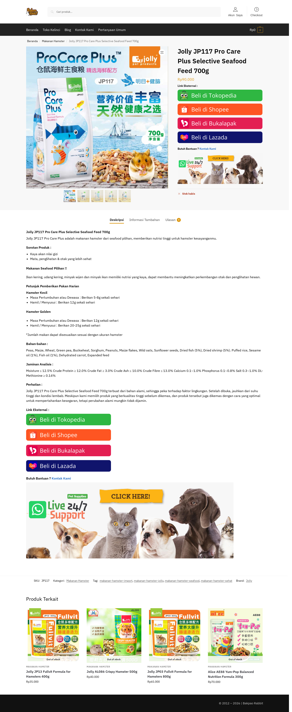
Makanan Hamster (53, 41)
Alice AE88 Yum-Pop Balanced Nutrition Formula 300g (231, 674)
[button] (256, 30)
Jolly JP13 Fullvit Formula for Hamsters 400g (48, 674)
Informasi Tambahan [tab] (144, 220)
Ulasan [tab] (173, 220)
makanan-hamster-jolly (148, 581)
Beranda (32, 41)
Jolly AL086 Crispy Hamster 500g (112, 672)
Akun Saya (235, 15)
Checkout (256, 15)
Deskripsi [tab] (117, 220)
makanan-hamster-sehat (216, 581)
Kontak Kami (207, 149)
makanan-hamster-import (116, 581)
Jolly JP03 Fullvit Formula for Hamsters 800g (169, 674)
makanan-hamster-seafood (182, 581)
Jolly (249, 581)
